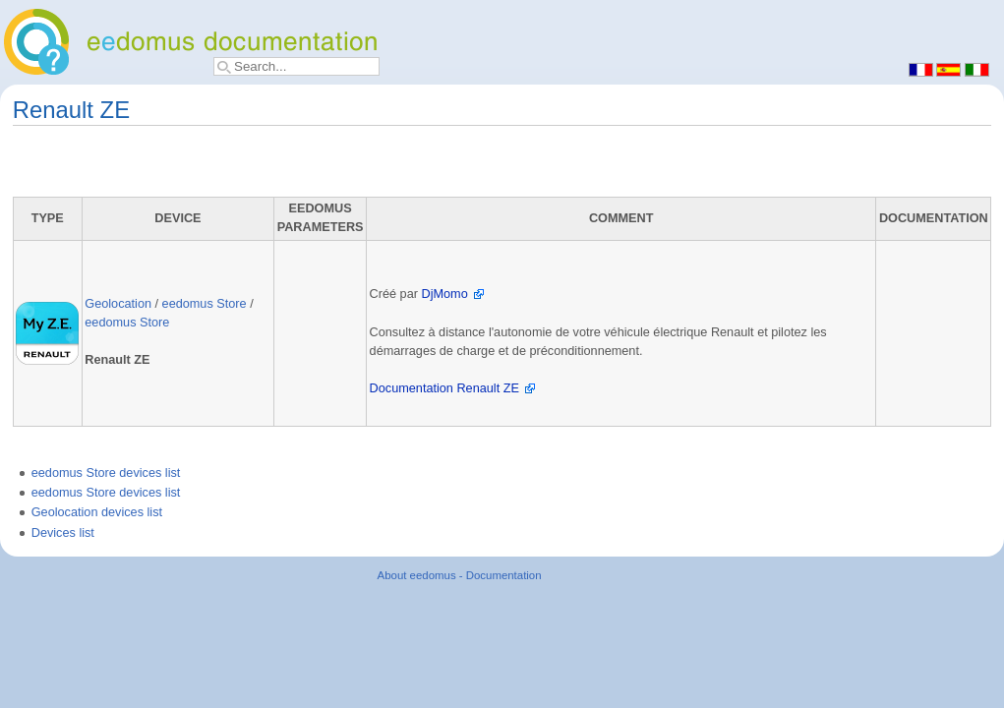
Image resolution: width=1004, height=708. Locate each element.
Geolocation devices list (96, 512)
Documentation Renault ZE (444, 388)
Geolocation (118, 304)
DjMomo (444, 294)
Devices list (62, 533)
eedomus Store (204, 304)
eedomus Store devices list (106, 473)
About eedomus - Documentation (460, 575)
